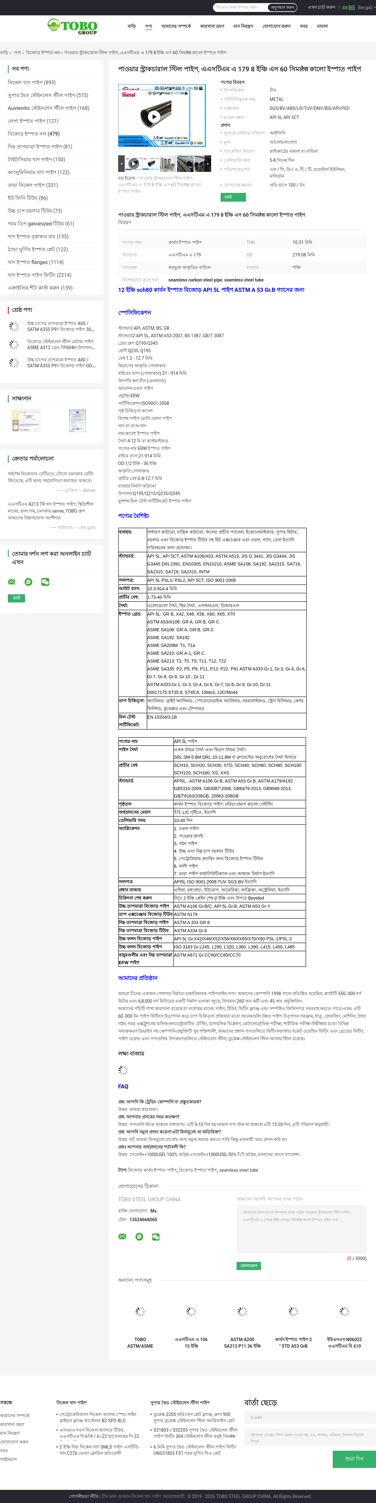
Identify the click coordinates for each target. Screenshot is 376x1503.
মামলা (322, 26)
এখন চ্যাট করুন (322, 7)
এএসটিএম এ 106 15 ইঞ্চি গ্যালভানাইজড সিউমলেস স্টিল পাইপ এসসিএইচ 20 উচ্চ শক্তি (191, 1343)
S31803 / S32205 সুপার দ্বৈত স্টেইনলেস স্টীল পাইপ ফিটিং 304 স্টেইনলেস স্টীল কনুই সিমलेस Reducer (195, 1434)
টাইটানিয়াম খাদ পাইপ (30, 160)
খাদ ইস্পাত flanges (28, 262)
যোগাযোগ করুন (276, 26)
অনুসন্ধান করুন (282, 7)
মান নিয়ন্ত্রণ (243, 26)
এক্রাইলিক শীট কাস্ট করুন (34, 288)
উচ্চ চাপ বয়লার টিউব (30, 211)
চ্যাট (228, 197)
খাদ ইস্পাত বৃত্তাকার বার (31, 237)
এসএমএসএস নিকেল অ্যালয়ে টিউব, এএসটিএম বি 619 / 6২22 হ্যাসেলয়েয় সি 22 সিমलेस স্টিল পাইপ (99, 1434)
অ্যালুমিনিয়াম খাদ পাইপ (32, 172)
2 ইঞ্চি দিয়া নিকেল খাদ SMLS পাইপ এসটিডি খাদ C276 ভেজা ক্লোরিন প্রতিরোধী (99, 1450)
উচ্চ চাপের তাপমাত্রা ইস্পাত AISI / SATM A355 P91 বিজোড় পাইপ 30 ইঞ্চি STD (59, 329)
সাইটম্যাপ (8, 1459)
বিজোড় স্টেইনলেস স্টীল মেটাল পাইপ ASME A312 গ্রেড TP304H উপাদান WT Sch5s (60, 347)
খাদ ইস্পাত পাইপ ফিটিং (31, 275)
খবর (304, 26)
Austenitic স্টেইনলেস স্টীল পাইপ (42, 108)
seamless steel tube (238, 1170)
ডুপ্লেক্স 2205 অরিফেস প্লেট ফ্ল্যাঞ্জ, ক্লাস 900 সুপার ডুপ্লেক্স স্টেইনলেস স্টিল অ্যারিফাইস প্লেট (194, 1417)
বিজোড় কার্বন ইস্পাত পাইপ (152, 1170)
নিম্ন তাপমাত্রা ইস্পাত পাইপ (35, 147)
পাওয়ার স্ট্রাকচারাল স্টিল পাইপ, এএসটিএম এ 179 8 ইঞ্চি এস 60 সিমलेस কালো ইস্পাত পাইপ (159, 185)
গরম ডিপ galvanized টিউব (36, 224)
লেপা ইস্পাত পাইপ (26, 121)
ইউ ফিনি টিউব (23, 198)
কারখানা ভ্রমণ (212, 26)
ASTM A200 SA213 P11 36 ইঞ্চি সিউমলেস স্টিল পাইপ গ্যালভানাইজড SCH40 (242, 1343)
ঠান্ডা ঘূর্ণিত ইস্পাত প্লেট (31, 249)
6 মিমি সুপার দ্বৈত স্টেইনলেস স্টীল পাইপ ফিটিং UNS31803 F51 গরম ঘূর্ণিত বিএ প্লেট (195, 1450)
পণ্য (148, 26)
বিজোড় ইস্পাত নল (43, 52)
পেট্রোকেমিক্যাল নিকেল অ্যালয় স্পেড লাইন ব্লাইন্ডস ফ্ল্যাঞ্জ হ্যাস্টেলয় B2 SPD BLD (98, 1417)
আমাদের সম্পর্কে (176, 26)
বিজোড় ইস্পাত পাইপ (198, 1170)
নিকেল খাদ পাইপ (25, 82)
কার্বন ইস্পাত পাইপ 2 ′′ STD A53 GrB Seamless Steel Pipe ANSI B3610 (293, 1343)
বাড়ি (132, 26)
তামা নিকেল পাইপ (26, 185)
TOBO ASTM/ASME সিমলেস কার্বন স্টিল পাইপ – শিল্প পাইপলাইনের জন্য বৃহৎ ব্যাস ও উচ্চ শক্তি (140, 1343)
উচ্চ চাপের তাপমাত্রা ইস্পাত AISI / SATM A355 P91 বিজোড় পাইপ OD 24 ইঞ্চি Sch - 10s (59, 365)
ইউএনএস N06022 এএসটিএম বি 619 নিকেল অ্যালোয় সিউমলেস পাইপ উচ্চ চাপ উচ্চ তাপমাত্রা (344, 1343)
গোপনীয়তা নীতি (83, 1496)
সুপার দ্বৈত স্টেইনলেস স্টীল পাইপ (41, 95)
